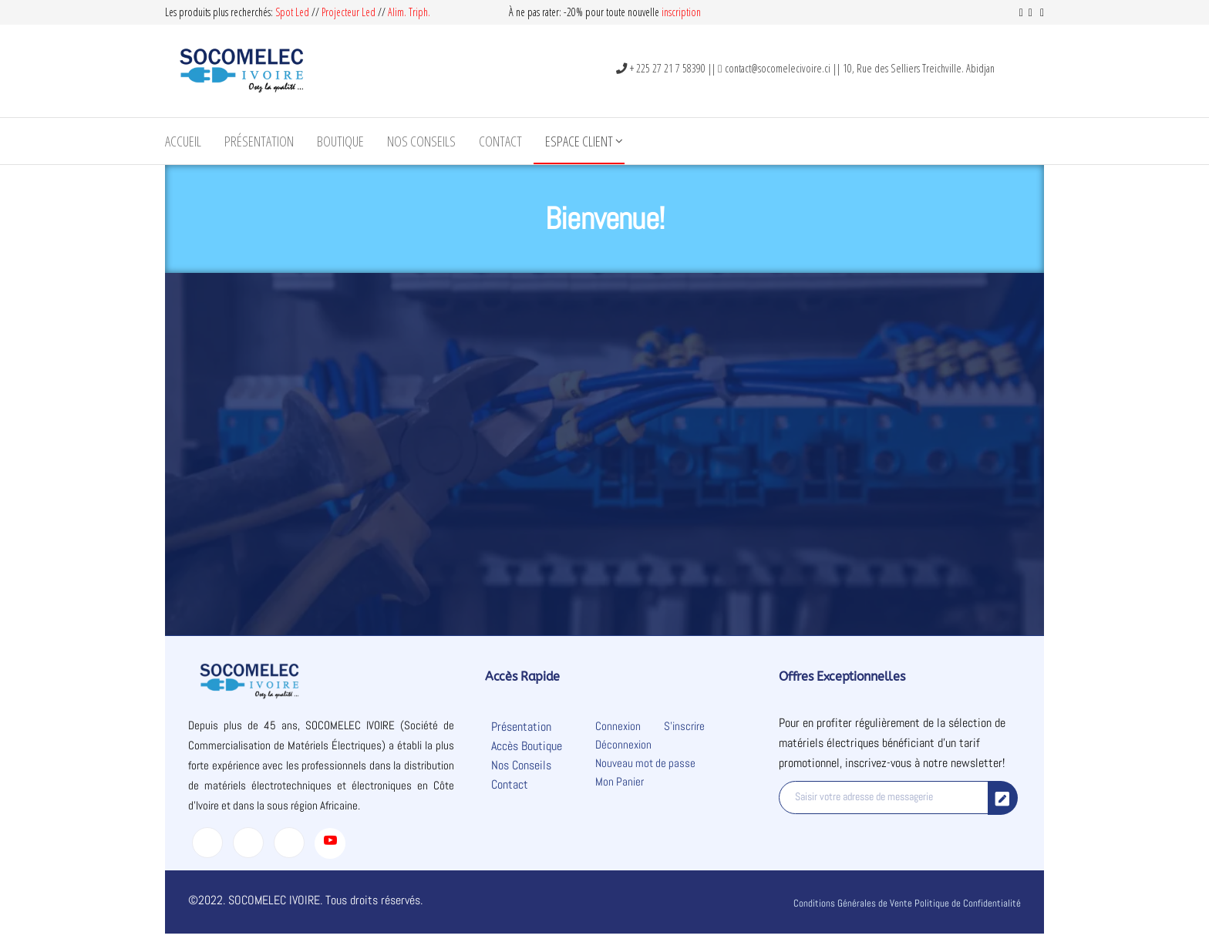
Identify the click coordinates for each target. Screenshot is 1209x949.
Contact (500, 141)
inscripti (676, 12)
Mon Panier (619, 781)
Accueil (183, 141)
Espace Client (579, 141)
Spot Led (292, 12)
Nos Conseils (421, 141)
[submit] (1003, 798)
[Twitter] (248, 842)
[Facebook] (207, 842)
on (696, 12)
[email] (884, 797)
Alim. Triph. (409, 12)
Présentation (259, 141)
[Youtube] (330, 843)
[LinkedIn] (289, 842)
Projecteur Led (348, 12)
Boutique (340, 141)
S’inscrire (684, 725)
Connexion (618, 725)
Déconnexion (623, 744)
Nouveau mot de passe (645, 762)
